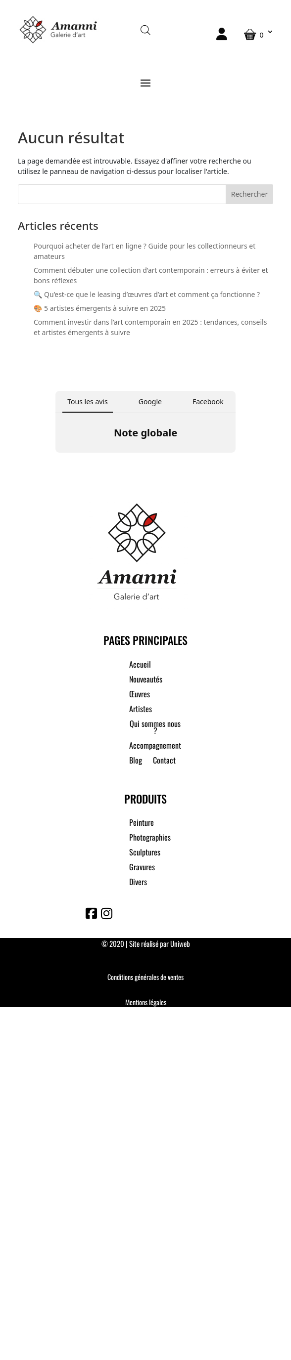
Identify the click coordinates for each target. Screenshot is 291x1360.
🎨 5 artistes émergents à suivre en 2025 (100, 308)
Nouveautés (145, 680)
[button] (55, 462)
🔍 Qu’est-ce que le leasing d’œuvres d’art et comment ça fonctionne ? (147, 294)
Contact (164, 761)
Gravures (142, 868)
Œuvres (139, 695)
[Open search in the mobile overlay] (145, 29)
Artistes (140, 710)
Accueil (140, 665)
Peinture (141, 823)
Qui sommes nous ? (155, 728)
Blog (135, 761)
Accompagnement (155, 746)
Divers (138, 883)
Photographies (150, 838)
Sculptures (144, 853)
